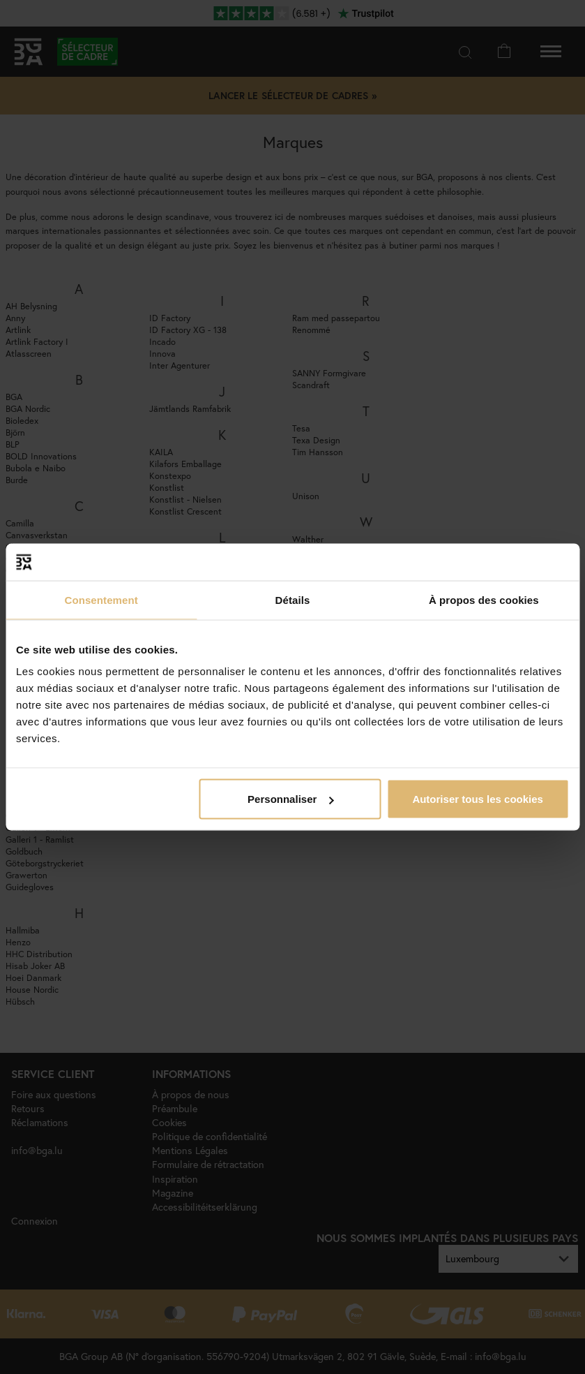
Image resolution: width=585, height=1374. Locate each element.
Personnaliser (290, 799)
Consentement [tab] (100, 599)
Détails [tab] (292, 599)
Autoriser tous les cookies (477, 799)
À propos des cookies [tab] (484, 599)
